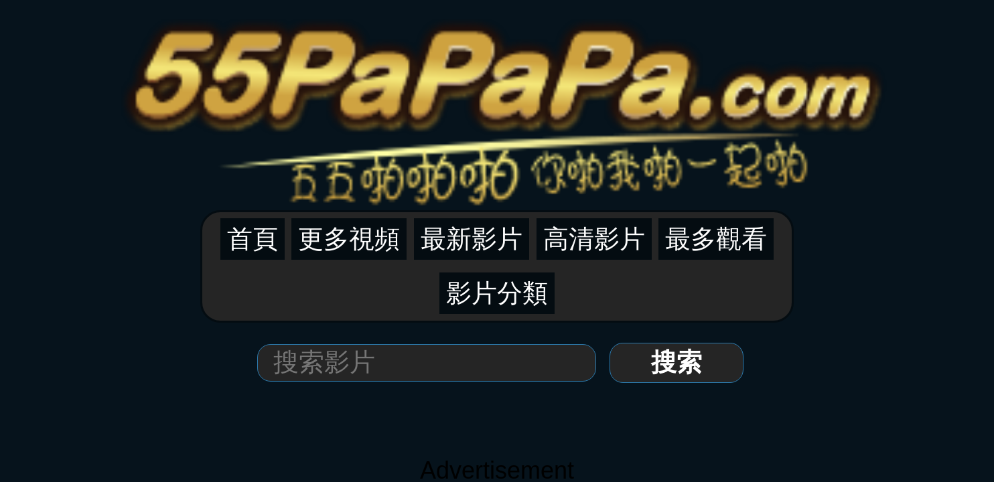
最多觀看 (571, 74)
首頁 (355, 74)
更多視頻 (401, 74)
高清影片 (514, 74)
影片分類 (627, 74)
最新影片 (458, 74)
